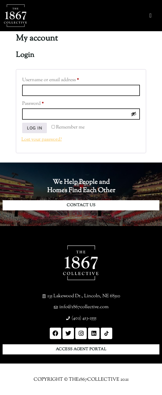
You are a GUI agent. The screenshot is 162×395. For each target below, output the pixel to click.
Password (42, 103)
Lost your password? (41, 139)
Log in (34, 128)
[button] (150, 15)
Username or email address (59, 79)
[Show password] (133, 114)
